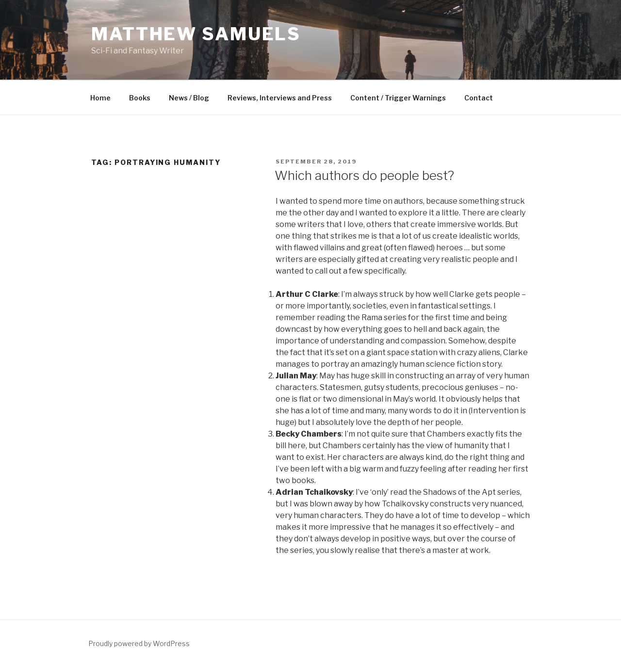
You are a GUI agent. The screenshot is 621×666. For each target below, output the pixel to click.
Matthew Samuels (196, 34)
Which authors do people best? (364, 175)
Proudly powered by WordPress (139, 643)
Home (100, 98)
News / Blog (189, 98)
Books (139, 98)
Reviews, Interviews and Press (280, 98)
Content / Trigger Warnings (398, 98)
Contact (478, 98)
